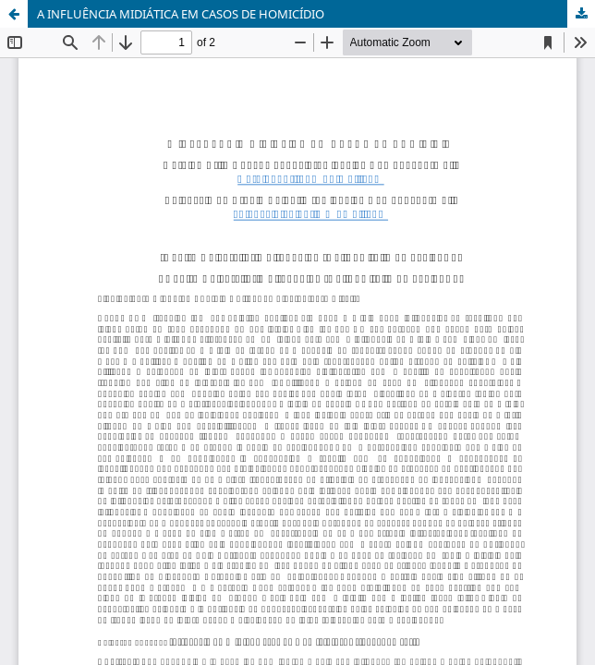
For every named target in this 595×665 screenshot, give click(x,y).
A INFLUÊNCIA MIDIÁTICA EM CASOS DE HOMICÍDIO (180, 14)
